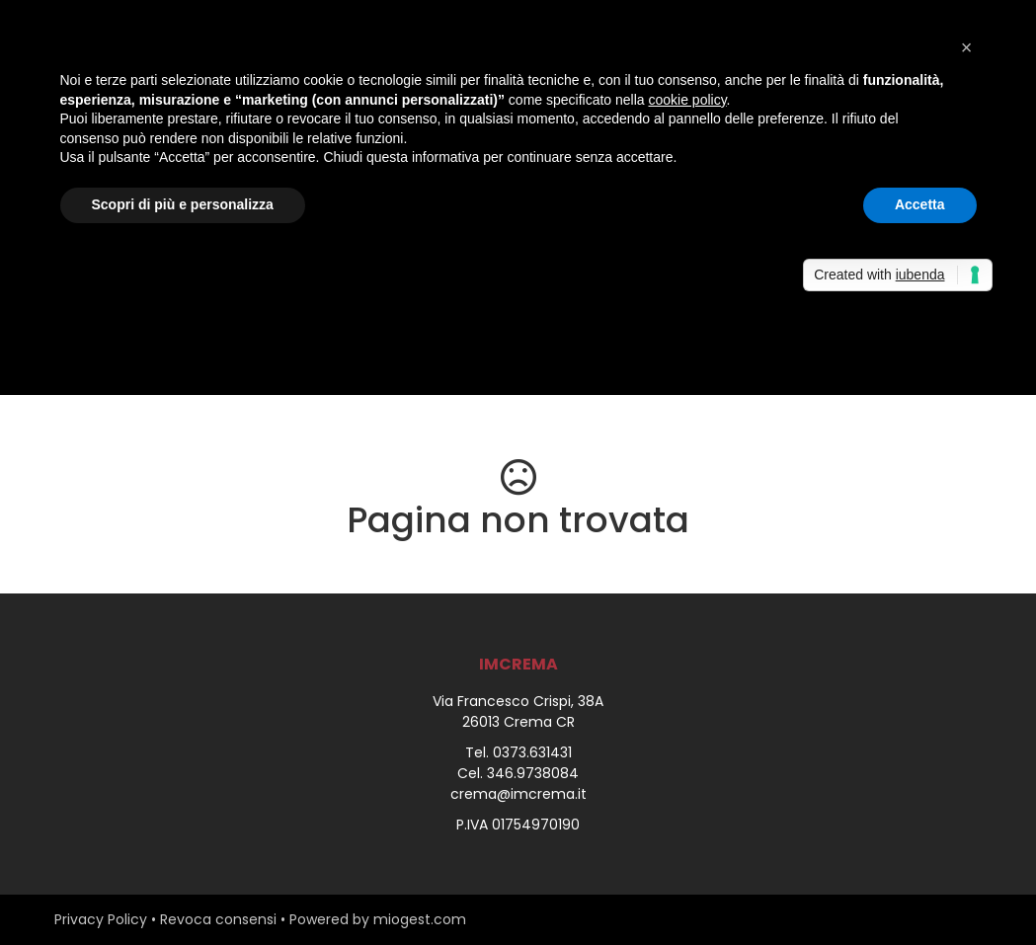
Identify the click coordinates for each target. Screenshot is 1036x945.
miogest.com (419, 919)
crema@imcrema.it (518, 794)
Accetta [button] (920, 204)
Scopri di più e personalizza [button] (183, 204)
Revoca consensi (218, 919)
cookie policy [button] (687, 100)
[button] (967, 47)
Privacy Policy (100, 919)
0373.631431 (532, 752)
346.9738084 (533, 773)
